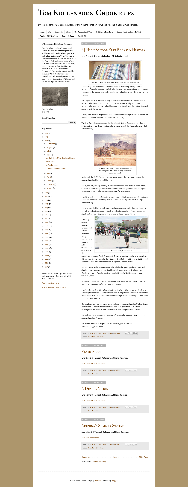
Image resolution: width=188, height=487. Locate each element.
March (49, 181)
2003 (47, 244)
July (48, 151)
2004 (47, 241)
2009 (47, 222)
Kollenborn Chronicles (96, 337)
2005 (47, 237)
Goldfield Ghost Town (104, 32)
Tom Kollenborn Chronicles (86, 13)
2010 (47, 219)
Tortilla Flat (82, 36)
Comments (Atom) (99, 461)
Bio (49, 32)
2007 (47, 230)
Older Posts (143, 457)
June (49, 155)
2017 (46, 193)
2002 (47, 248)
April (49, 177)
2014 (46, 204)
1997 (46, 267)
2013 (46, 207)
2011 (46, 215)
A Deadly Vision (94, 388)
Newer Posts (86, 457)
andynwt (98, 480)
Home (42, 32)
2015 (46, 200)
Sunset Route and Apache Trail (129, 32)
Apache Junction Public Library (54, 287)
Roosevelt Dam (68, 36)
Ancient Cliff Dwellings (49, 36)
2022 (47, 133)
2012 (46, 211)
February (50, 184)
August (50, 147)
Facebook (59, 32)
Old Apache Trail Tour (83, 32)
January (50, 188)
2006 (47, 233)
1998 (46, 263)
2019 (46, 137)
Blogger (115, 480)
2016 (46, 196)
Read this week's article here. (93, 363)
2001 (47, 252)
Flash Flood (91, 351)
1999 (46, 259)
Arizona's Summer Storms (102, 425)
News (68, 32)
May (49, 173)
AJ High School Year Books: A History (113, 50)
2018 (46, 140)
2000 (47, 255)
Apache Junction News (50, 283)
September (51, 144)
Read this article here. (90, 437)
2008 (47, 226)
